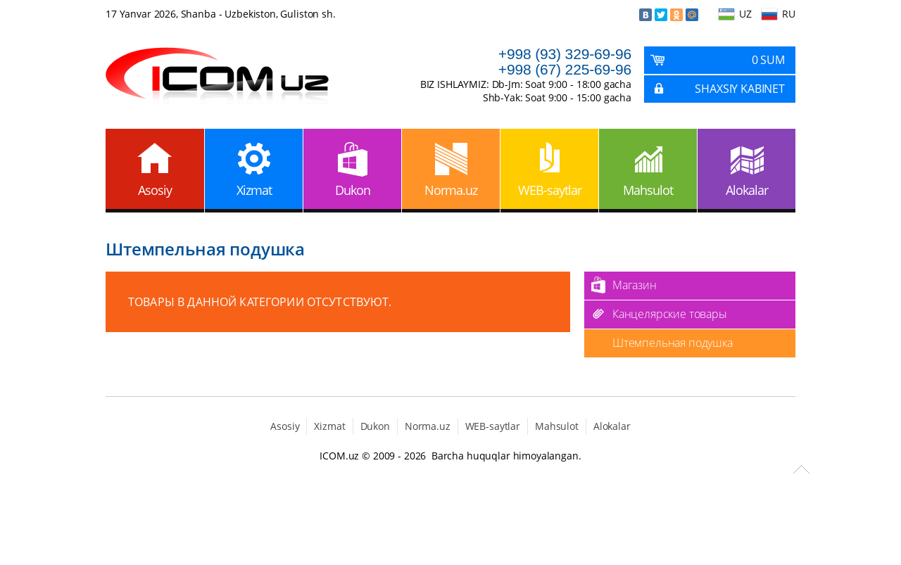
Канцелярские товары (669, 314)
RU (788, 13)
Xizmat (254, 190)
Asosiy (155, 190)
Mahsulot (648, 190)
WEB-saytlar (549, 190)
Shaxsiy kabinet (740, 88)
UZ (745, 13)
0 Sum (768, 60)
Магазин (634, 285)
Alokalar (747, 190)
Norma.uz (450, 190)
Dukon (352, 190)
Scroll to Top (801, 469)
